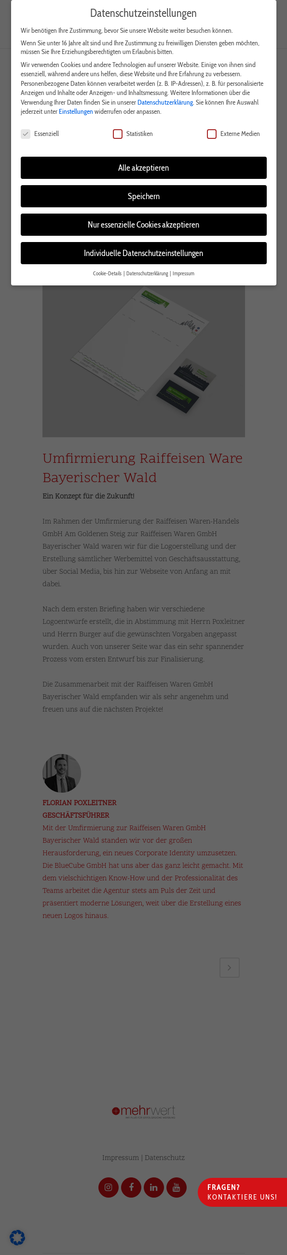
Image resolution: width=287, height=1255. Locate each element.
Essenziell (40, 129)
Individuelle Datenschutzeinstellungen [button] (143, 248)
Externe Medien (233, 129)
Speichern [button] (144, 191)
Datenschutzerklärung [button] (147, 269)
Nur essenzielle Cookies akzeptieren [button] (143, 220)
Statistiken (133, 129)
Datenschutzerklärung (165, 97)
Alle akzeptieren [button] (143, 163)
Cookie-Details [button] (108, 269)
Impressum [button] (183, 269)
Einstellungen (76, 107)
